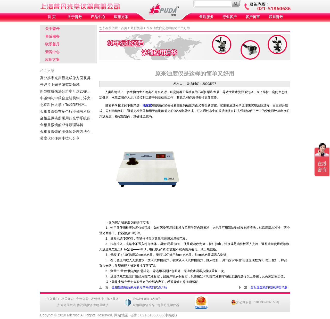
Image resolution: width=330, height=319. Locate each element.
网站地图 (121, 315)
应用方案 (121, 17)
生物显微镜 (101, 305)
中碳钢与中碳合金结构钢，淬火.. (66, 98)
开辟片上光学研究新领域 (60, 85)
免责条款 (82, 299)
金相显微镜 (140, 305)
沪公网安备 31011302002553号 (255, 302)
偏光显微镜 (68, 305)
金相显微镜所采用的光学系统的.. (66, 118)
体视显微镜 (84, 305)
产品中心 (98, 17)
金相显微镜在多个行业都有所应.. (66, 111)
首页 (124, 28)
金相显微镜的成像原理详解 (61, 125)
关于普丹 (75, 17)
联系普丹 (276, 17)
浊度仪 (147, 105)
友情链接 (97, 299)
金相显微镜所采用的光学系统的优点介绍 (139, 287)
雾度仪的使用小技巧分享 (60, 138)
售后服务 (206, 17)
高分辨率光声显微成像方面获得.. (66, 78)
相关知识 (67, 299)
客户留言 (252, 17)
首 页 (51, 17)
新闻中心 (52, 52)
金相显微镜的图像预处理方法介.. (66, 131)
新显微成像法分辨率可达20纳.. (64, 91)
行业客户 (229, 17)
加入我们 (52, 299)
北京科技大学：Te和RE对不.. (63, 105)
